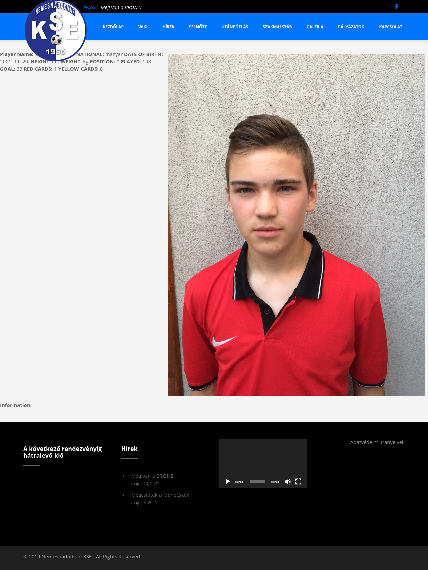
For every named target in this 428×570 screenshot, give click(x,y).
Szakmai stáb (277, 27)
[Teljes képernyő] (298, 481)
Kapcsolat (390, 27)
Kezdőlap (113, 27)
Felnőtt (198, 27)
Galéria (315, 27)
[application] (263, 463)
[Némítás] (287, 481)
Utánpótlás (235, 27)
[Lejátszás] (227, 481)
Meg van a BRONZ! (121, 7)
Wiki (143, 27)
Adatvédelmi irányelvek (377, 442)
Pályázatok (351, 27)
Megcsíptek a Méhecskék (160, 494)
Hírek (168, 27)
